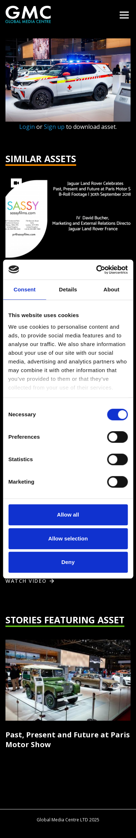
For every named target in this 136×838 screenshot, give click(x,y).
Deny (68, 562)
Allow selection (68, 538)
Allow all (68, 514)
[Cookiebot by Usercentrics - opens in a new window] (97, 269)
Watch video (26, 580)
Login (27, 127)
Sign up (54, 127)
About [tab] (111, 289)
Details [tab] (68, 289)
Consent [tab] (24, 289)
